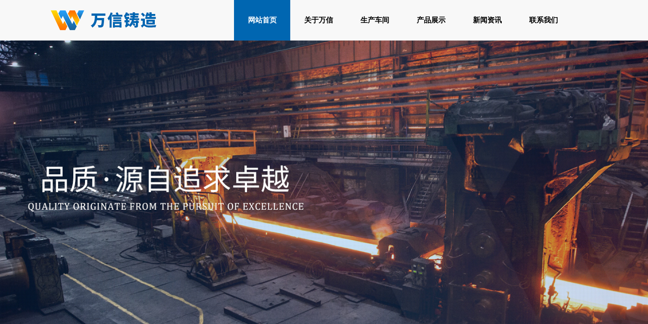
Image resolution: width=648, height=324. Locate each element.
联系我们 (543, 20)
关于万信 (318, 20)
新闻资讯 (487, 20)
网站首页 (262, 20)
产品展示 (431, 20)
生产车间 (374, 20)
